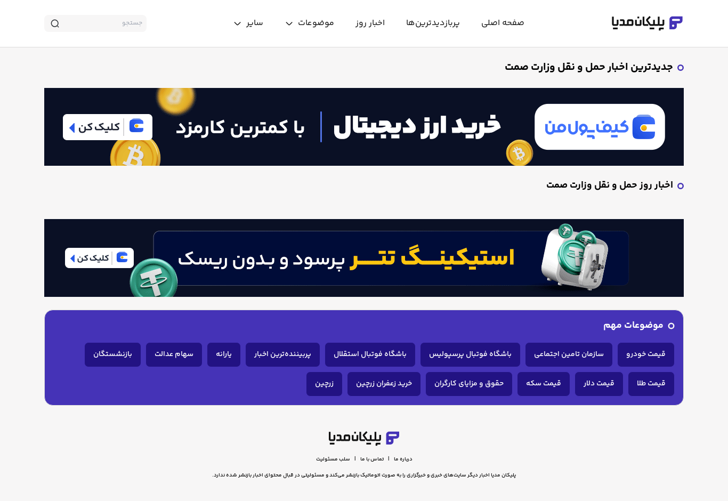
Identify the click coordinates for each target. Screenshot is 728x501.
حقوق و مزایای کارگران (469, 384)
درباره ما (403, 459)
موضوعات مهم (633, 326)
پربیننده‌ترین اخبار (282, 354)
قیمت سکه (543, 384)
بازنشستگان (112, 354)
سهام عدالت (174, 354)
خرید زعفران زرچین (384, 384)
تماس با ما (372, 459)
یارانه (224, 354)
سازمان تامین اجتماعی (569, 354)
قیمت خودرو (646, 354)
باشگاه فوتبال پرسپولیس (470, 354)
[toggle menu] (309, 23)
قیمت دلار (599, 384)
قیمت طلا (651, 384)
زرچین (324, 384)
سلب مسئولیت (333, 459)
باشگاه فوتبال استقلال (370, 354)
